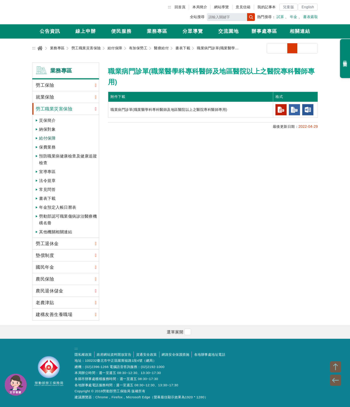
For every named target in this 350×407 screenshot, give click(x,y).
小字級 (292, 48)
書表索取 (310, 17)
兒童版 (288, 7)
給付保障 (47, 138)
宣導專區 (47, 171)
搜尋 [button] (251, 17)
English (308, 7)
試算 (280, 17)
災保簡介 (47, 120)
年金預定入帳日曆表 (57, 207)
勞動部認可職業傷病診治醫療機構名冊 (68, 219)
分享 (272, 48)
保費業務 (47, 147)
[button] (175, 332)
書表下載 (47, 198)
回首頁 (180, 7)
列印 (282, 48)
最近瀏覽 (345, 58)
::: (169, 7)
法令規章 (47, 180)
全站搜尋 (197, 17)
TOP (335, 366)
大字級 (313, 48)
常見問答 (47, 189)
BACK (335, 380)
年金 (293, 17)
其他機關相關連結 (55, 232)
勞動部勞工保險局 (58, 12)
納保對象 (47, 129)
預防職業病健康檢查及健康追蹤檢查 (68, 159)
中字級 (303, 48)
